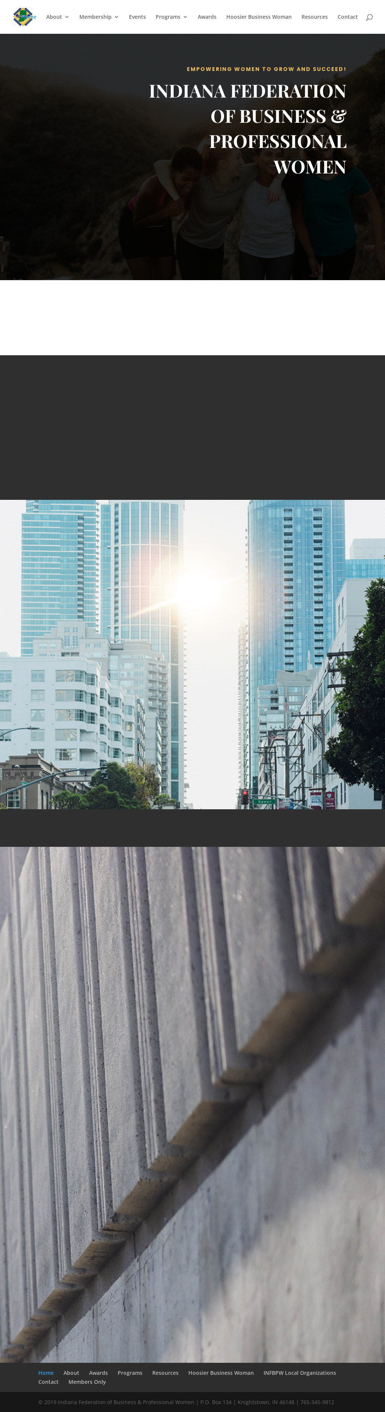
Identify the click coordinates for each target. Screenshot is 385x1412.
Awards (207, 17)
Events (137, 17)
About (54, 17)
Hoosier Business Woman (259, 17)
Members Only (87, 1381)
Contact (348, 17)
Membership (95, 17)
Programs (168, 17)
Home (28, 17)
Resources (315, 17)
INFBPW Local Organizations (300, 1372)
